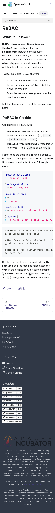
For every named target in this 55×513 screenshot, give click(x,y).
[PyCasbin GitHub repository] (12, 405)
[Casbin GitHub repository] (12, 388)
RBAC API (7, 341)
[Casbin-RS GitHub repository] (12, 417)
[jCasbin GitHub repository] (12, 392)
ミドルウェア (9, 346)
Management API (11, 337)
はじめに (7, 332)
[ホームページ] (5, 13)
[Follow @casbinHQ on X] (12, 421)
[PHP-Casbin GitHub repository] (12, 401)
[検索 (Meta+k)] (50, 4)
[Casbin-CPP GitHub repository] (12, 413)
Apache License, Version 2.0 (36, 484)
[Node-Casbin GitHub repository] (12, 397)
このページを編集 (13, 288)
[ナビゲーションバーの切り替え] (4, 4)
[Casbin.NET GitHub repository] (12, 409)
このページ (10, 20)
